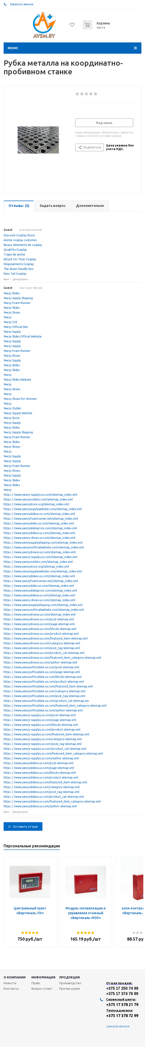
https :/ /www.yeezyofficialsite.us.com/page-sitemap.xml (42, 672)
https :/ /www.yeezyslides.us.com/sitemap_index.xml (39, 523)
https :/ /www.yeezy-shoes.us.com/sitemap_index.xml (39, 537)
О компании (15, 977)
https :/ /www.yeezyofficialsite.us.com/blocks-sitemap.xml (42, 676)
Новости (10, 983)
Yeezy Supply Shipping (18, 298)
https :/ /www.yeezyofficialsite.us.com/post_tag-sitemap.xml (44, 696)
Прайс (35, 983)
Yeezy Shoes (12, 312)
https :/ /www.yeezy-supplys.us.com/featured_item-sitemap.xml (46, 734)
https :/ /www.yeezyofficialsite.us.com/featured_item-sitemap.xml (48, 686)
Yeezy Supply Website (18, 413)
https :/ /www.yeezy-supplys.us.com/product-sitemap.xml (42, 729)
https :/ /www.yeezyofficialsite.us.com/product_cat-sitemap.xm (46, 700)
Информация (43, 977)
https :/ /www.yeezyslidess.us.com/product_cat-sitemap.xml (44, 796)
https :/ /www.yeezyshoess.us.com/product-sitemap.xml (41, 633)
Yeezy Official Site (16, 326)
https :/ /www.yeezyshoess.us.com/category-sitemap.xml (42, 643)
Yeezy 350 (10, 322)
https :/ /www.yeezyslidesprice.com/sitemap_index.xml (40, 528)
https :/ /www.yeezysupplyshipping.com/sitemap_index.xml (43, 542)
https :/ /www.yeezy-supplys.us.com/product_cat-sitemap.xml (45, 748)
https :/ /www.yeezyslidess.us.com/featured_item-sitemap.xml (45, 782)
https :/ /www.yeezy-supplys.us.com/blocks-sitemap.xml (41, 724)
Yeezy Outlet (12, 408)
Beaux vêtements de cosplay (23, 244)
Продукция (69, 977)
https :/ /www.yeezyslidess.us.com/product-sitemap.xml (41, 777)
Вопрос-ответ (41, 988)
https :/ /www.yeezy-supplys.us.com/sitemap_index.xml (40, 494)
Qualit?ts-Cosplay (15, 249)
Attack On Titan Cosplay (20, 259)
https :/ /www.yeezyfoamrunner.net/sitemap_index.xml (41, 518)
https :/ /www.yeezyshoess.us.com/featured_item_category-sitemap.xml (52, 657)
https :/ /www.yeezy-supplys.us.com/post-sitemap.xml (39, 715)
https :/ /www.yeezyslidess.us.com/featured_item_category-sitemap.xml (52, 801)
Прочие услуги (69, 988)
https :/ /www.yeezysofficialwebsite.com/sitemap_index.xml (44, 547)
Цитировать (20, 279)
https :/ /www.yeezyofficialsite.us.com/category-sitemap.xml (44, 691)
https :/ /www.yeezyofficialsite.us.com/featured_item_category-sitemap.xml (55, 705)
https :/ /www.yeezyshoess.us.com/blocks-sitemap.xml (40, 628)
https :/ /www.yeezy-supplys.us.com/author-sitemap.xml (41, 758)
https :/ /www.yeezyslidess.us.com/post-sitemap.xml (38, 763)
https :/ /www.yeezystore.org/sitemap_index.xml (36, 504)
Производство (70, 983)
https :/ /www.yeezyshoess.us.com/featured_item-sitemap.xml (45, 638)
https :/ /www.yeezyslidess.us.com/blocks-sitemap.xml (40, 772)
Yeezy (8, 317)
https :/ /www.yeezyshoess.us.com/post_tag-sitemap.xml (42, 648)
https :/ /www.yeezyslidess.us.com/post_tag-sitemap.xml (41, 791)
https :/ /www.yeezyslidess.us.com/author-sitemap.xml (40, 806)
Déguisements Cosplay (19, 264)
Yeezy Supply (12, 331)
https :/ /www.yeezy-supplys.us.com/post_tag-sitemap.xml (42, 743)
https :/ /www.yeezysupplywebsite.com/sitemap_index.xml (43, 509)
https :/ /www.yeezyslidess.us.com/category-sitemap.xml (42, 787)
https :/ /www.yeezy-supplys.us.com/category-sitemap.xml (43, 739)
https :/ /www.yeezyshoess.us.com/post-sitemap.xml (39, 619)
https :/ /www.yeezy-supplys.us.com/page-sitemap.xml (40, 719)
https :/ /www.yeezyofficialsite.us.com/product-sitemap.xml (44, 681)
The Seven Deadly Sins (18, 268)
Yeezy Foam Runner (17, 302)
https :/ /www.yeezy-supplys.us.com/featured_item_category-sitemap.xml (53, 753)
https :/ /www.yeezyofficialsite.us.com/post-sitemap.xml (41, 667)
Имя (6, 279)
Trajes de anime (14, 254)
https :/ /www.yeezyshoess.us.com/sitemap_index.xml (39, 552)
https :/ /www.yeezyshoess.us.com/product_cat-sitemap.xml (44, 652)
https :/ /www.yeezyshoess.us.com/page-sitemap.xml (39, 624)
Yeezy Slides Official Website (23, 336)
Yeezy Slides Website (17, 379)
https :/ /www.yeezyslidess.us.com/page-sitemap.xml (39, 767)
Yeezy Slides (12, 293)
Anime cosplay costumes (20, 240)
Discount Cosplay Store (19, 235)
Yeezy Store (12, 417)
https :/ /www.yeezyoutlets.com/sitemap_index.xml (38, 499)
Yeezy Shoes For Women (20, 398)
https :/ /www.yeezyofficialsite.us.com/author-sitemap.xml (43, 710)
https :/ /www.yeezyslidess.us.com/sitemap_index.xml (39, 513)
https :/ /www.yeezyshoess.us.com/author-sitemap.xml (40, 662)
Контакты (11, 988)
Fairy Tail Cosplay (15, 273)
